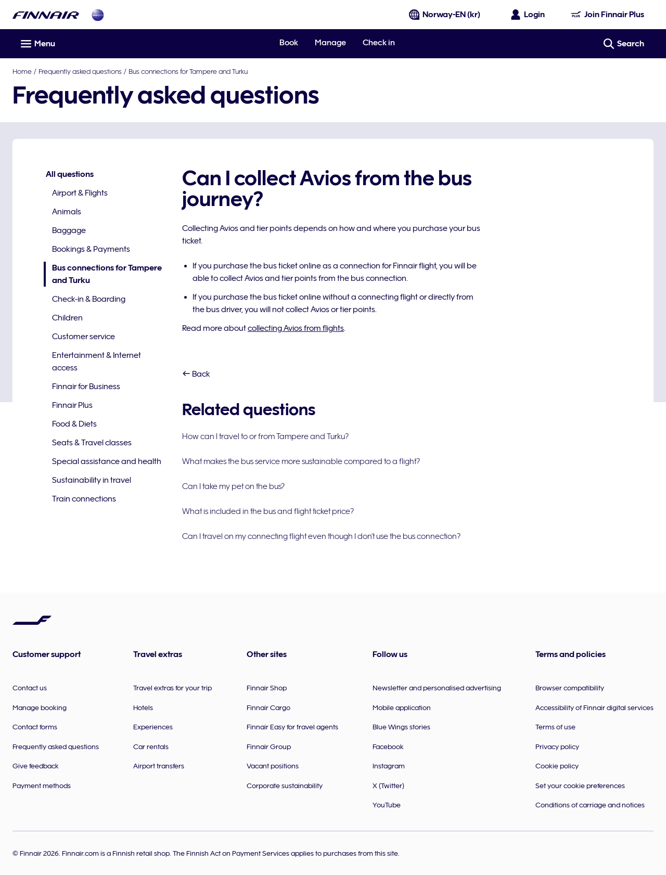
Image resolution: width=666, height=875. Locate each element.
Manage (330, 42)
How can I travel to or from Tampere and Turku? (265, 436)
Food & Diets (74, 424)
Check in (379, 42)
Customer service (83, 336)
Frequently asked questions (80, 71)
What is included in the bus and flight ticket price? (268, 511)
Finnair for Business (86, 386)
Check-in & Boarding (88, 299)
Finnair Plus (72, 405)
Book (288, 42)
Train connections (84, 499)
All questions (70, 174)
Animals (66, 211)
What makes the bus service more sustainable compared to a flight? (301, 461)
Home (22, 71)
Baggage (69, 230)
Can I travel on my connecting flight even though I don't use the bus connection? (321, 536)
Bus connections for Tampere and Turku (188, 71)
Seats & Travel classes (92, 442)
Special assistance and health (106, 461)
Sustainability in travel (91, 480)
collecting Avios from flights (296, 328)
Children (67, 318)
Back (196, 374)
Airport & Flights (80, 193)
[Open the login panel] (528, 14)
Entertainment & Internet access (96, 361)
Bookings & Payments (91, 249)
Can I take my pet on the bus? (233, 486)
